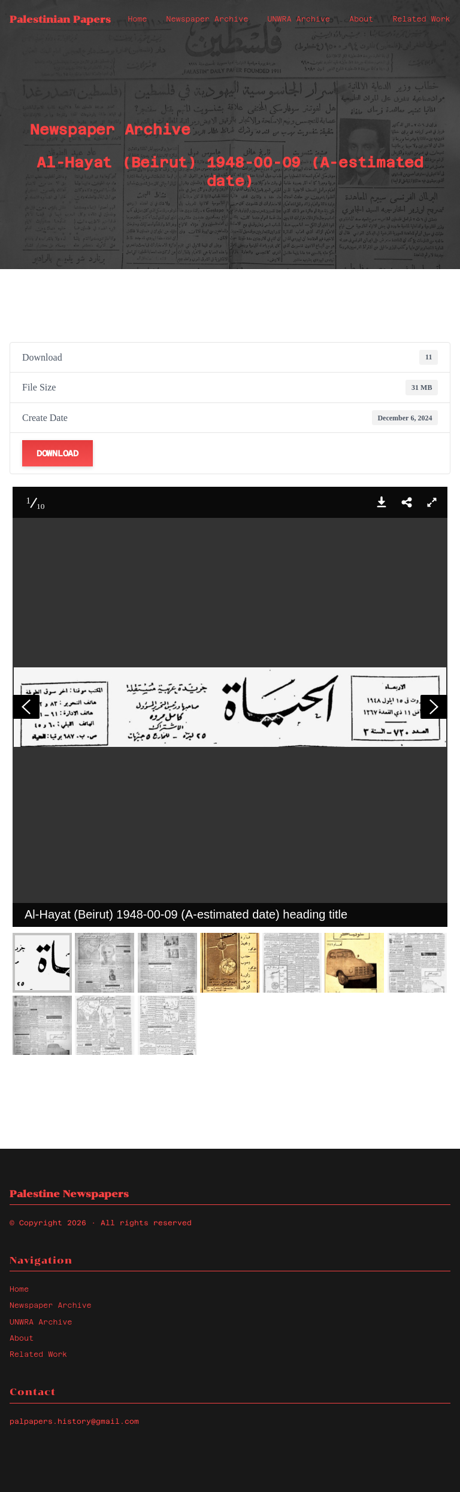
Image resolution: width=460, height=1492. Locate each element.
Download (57, 453)
